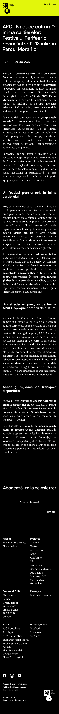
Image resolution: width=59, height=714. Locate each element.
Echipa (7, 599)
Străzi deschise (11, 628)
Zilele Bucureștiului (14, 657)
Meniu (50, 4)
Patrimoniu (36, 572)
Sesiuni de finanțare (41, 595)
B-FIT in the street (13, 636)
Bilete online (10, 546)
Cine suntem (10, 595)
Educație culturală (40, 568)
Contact (7, 616)
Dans (33, 553)
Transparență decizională (10, 611)
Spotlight (8, 632)
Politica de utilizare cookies (14, 687)
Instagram (36, 632)
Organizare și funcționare (10, 604)
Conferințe (36, 557)
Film (32, 561)
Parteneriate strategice (37, 582)
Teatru (34, 546)
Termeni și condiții (10, 690)
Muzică (34, 542)
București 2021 (38, 576)
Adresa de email (29, 502)
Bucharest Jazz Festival (16, 639)
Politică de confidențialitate (15, 684)
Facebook (35, 628)
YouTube (35, 636)
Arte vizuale (37, 550)
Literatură (36, 565)
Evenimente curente (14, 542)
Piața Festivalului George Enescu (12, 652)
